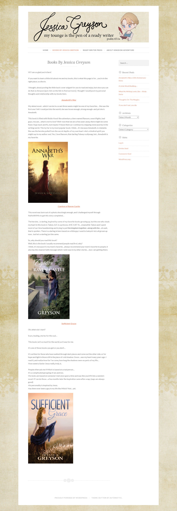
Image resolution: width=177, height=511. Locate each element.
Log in (121, 143)
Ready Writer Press (92, 50)
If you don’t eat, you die (128, 105)
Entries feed (123, 148)
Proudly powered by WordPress (71, 498)
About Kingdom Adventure (120, 50)
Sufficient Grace (69, 323)
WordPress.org (124, 159)
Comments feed (125, 154)
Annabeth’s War (69, 100)
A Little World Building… (128, 86)
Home (45, 50)
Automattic (116, 498)
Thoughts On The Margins (129, 100)
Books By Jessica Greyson (66, 50)
